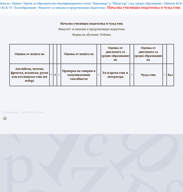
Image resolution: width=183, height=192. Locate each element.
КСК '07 (7, 8)
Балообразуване (25, 8)
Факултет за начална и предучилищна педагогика (71, 8)
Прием (16, 3)
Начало (5, 3)
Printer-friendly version (6, 118)
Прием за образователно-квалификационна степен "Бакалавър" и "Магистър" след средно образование (93, 3)
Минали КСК (173, 3)
